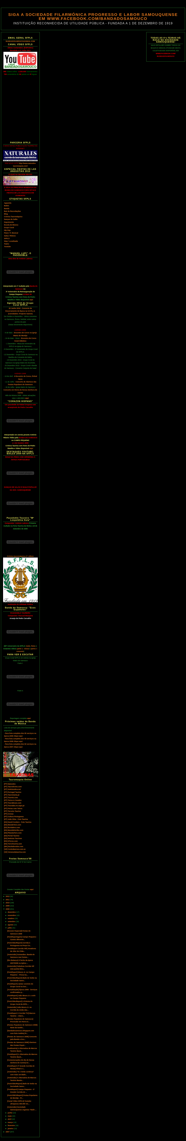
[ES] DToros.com (11, 841)
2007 (8, 1132)
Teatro (6, 244)
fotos (33, 646)
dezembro (12, 912)
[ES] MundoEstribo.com (13, 830)
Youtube (7, 247)
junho (10, 1113)
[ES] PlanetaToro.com (12, 833)
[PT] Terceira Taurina (12, 811)
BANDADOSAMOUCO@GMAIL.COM (20, 41)
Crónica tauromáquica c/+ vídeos (20, 556)
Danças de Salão (10, 219)
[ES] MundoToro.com (12, 825)
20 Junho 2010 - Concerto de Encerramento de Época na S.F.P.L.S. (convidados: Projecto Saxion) (20, 311)
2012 (8, 896)
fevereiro (11, 1125)
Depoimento (9, 222)
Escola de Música (11, 225)
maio (10, 1116)
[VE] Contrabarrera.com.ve (15, 849)
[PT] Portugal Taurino (12, 792)
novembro (12, 915)
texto (28, 646)
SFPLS (7, 238)
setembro (12, 921)
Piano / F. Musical (11, 233)
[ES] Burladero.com (12, 827)
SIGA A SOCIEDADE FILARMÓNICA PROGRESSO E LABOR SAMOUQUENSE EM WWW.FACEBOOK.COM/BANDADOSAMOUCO (93, 16)
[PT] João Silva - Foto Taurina (16, 819)
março (10, 1122)
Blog (6, 214)
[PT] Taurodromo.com (13, 787)
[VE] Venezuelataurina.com (15, 852)
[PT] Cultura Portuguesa (14, 817)
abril (10, 1119)
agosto (11, 925)
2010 (8, 903)
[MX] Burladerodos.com (13, 846)
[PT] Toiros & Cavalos (12, 800)
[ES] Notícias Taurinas (13, 838)
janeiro (11, 1128)
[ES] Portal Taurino (11, 836)
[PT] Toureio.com (11, 798)
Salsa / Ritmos (10, 236)
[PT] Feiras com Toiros (13, 808)
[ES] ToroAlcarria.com (13, 844)
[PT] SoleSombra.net (12, 789)
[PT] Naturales (10, 784)
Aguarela (7, 203)
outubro (11, 918)
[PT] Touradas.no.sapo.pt (14, 806)
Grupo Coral (9, 228)
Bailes (6, 206)
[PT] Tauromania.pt (11, 795)
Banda (6, 209)
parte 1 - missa (23, 649)
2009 (8, 906)
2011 (8, 900)
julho (10, 928)
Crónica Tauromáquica (13, 217)
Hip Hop (7, 230)
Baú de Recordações (12, 211)
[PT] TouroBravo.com (12, 803)
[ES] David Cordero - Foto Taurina (17, 822)
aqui (31, 300)
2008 (8, 909)
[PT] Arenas (8, 814)
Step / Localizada (11, 241)
